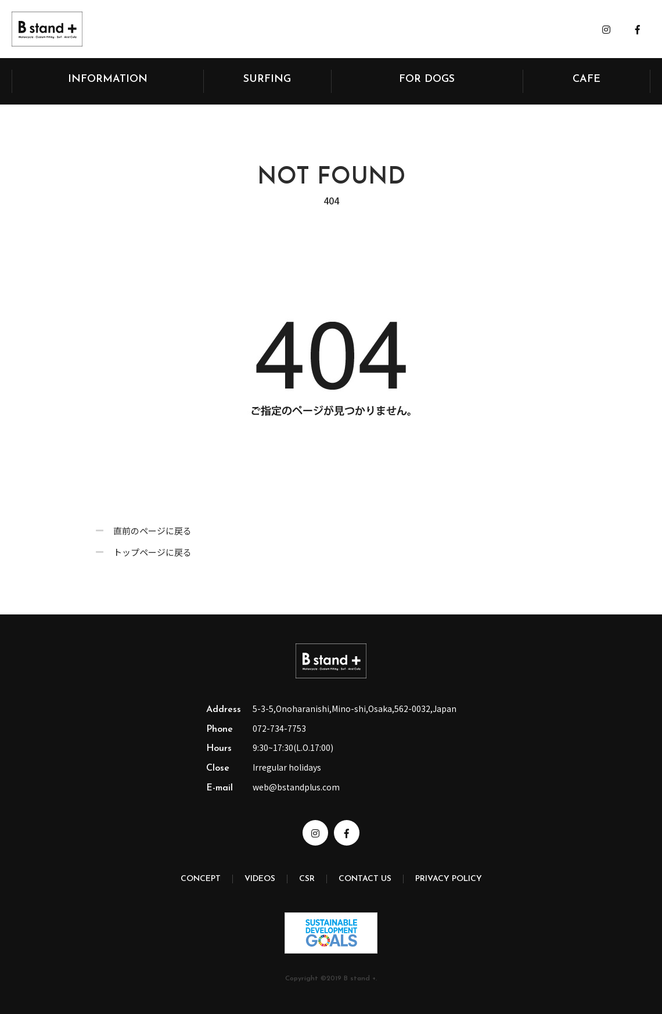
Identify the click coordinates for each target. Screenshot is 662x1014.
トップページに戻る (152, 555)
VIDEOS (259, 879)
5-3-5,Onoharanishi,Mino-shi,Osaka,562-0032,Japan (354, 708)
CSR (307, 879)
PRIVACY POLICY (448, 879)
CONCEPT (201, 879)
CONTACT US (365, 879)
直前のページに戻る (152, 533)
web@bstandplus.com (296, 787)
